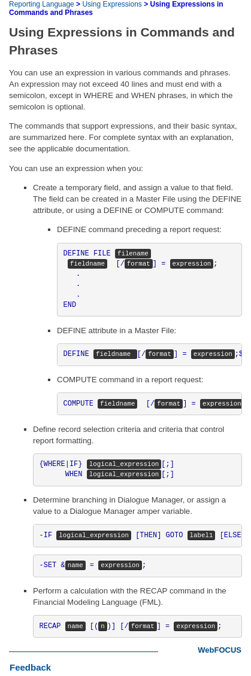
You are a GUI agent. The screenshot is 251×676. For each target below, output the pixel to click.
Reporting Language (41, 4)
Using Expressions (111, 4)
